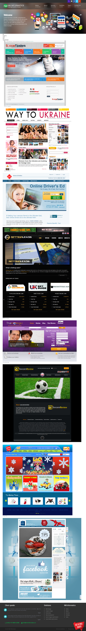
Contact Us (77, 6)
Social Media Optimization (52, 619)
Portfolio (61, 6)
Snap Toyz (5, 516)
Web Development (50, 615)
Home (37, 6)
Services (53, 6)
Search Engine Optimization (52, 617)
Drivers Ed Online (7, 225)
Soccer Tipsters (7, 106)
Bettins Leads (6, 318)
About (45, 6)
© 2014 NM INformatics (10, 629)
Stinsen (4, 600)
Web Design (48, 609)
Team (69, 6)
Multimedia (48, 613)
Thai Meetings (6, 362)
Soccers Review (6, 442)
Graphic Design (49, 611)
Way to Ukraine (7, 170)
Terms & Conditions (60, 629)
